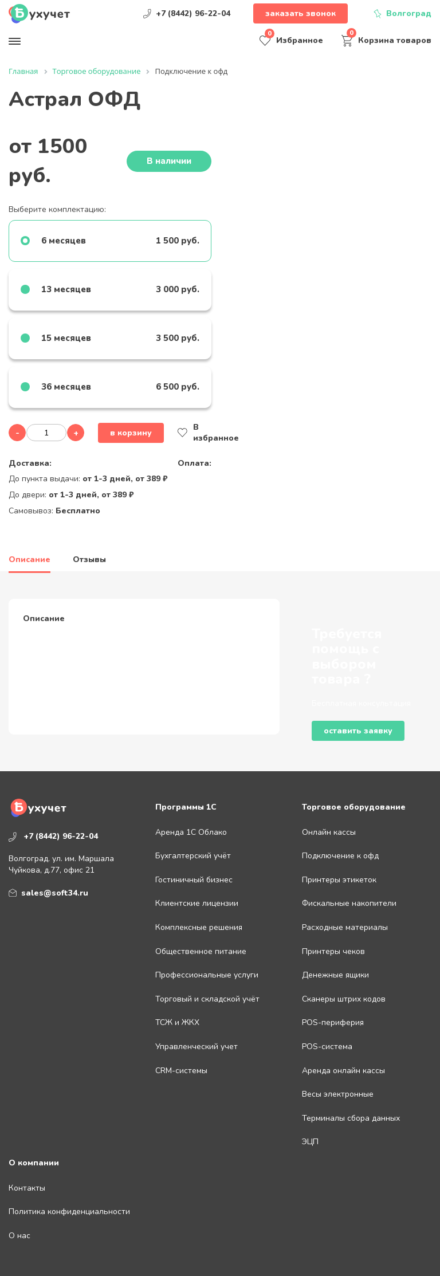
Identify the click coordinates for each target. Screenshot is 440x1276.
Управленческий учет (196, 1046)
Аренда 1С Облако (191, 832)
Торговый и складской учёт (207, 999)
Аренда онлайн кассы (343, 1070)
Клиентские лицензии (196, 903)
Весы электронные (338, 1094)
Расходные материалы (345, 927)
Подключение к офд (340, 855)
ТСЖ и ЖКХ (177, 1022)
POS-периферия (333, 1022)
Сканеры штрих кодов (344, 999)
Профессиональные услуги (206, 974)
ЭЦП (310, 1141)
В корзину (131, 432)
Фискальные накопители (349, 903)
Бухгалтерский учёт (193, 855)
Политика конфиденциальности (69, 1211)
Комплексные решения (198, 927)
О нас (19, 1235)
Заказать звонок (300, 13)
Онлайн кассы (329, 832)
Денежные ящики (335, 974)
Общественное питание (200, 951)
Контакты (27, 1188)
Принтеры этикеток (339, 879)
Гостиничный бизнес (194, 879)
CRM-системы (181, 1070)
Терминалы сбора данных (351, 1118)
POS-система (327, 1046)
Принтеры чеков (333, 951)
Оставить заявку (358, 730)
